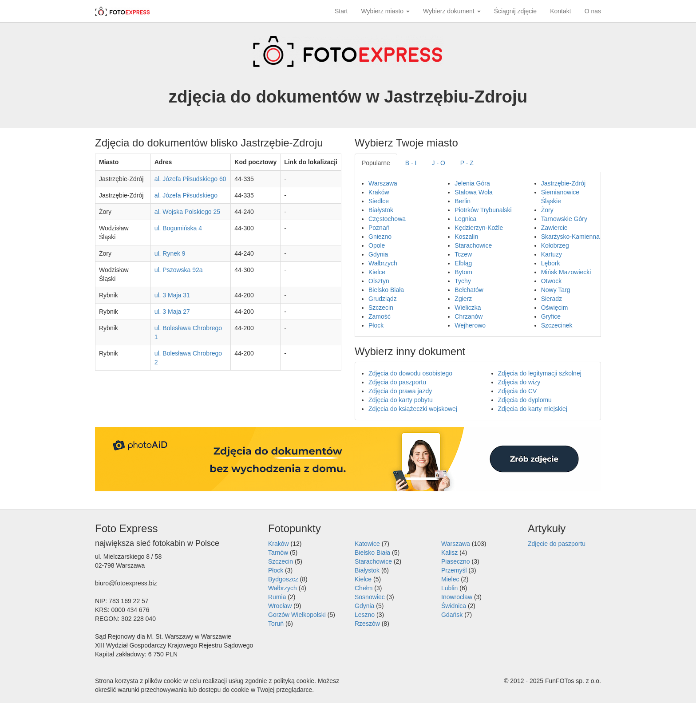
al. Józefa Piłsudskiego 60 (190, 178)
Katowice (367, 543)
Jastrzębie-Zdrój (563, 183)
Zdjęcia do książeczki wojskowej (412, 408)
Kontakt (560, 11)
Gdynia (378, 254)
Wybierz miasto (385, 11)
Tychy (463, 280)
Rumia (277, 596)
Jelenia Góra (472, 183)
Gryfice (551, 316)
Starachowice (473, 245)
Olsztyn (378, 280)
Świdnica (453, 605)
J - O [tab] (438, 162)
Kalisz (449, 552)
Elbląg (463, 263)
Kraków (378, 192)
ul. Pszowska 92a (178, 269)
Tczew (463, 254)
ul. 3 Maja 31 (172, 295)
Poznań (378, 227)
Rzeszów (367, 623)
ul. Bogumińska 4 (178, 228)
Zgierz (463, 298)
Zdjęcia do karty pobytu (400, 399)
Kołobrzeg (555, 245)
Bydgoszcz (283, 579)
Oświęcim (554, 307)
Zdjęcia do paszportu (397, 382)
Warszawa (382, 183)
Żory (547, 209)
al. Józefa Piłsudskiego (186, 195)
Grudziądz (382, 298)
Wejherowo (470, 325)
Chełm (363, 588)
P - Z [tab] (467, 162)
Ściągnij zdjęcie (515, 11)
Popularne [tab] (376, 162)
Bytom (463, 272)
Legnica (465, 218)
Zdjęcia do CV (517, 391)
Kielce (376, 272)
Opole (376, 245)
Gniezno (380, 236)
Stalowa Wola (473, 192)
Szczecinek (557, 325)
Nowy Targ (555, 289)
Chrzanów (468, 316)
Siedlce (378, 201)
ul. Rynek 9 (170, 253)
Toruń (276, 623)
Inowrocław (456, 596)
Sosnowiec (370, 596)
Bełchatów (469, 289)
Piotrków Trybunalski (483, 209)
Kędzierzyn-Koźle (479, 227)
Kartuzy (551, 254)
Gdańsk (452, 614)
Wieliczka (468, 307)
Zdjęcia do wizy (519, 382)
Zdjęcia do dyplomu (525, 399)
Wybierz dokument (452, 11)
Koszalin (466, 236)
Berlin (463, 201)
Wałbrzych (382, 263)
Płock (376, 325)
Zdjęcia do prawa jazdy (400, 391)
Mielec (450, 579)
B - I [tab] (411, 162)
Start (341, 11)
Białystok (380, 209)
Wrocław (280, 605)
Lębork (550, 263)
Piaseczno (455, 561)
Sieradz (551, 298)
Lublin (449, 588)
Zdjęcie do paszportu (556, 543)
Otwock (551, 280)
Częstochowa (387, 218)
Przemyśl (454, 570)
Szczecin (380, 307)
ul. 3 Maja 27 (172, 311)
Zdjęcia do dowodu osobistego (410, 373)
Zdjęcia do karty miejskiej (532, 408)
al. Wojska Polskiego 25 (187, 211)
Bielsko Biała (386, 289)
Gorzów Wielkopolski (297, 614)
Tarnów (278, 552)
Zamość (379, 316)
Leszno (365, 614)
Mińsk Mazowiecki (566, 272)
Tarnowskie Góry (564, 218)
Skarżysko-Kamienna (570, 236)
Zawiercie (554, 227)
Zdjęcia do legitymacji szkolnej (539, 373)
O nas (593, 11)
